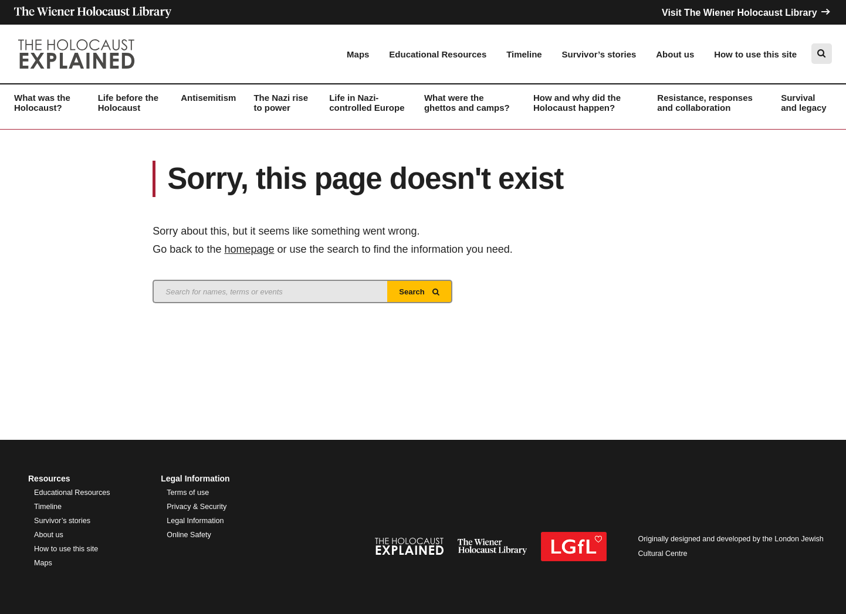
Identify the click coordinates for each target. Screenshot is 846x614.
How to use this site (755, 54)
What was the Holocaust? (42, 103)
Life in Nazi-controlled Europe (366, 103)
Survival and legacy (804, 103)
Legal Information (195, 521)
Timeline (524, 54)
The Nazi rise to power (280, 103)
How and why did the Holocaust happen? (577, 103)
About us (675, 54)
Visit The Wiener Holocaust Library (747, 13)
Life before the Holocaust (128, 103)
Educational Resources (437, 54)
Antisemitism (208, 98)
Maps (358, 54)
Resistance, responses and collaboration (705, 103)
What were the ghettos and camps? (467, 103)
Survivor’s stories (599, 54)
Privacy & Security (196, 507)
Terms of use (188, 493)
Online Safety (189, 535)
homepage (249, 249)
